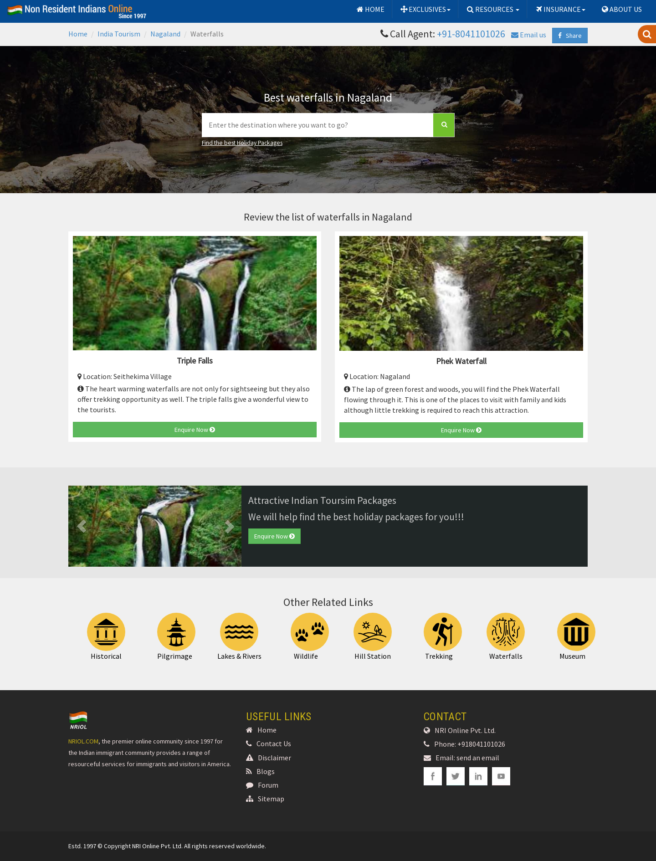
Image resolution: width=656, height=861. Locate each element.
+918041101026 (481, 743)
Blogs (260, 771)
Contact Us (268, 743)
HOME (369, 9)
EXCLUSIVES (425, 9)
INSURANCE (560, 9)
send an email (477, 757)
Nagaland (165, 33)
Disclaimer (268, 757)
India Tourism (118, 33)
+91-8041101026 (471, 33)
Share (570, 35)
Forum (262, 784)
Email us (528, 34)
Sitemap (265, 798)
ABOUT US (621, 9)
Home (77, 33)
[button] (81, 526)
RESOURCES (492, 9)
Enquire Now (194, 429)
